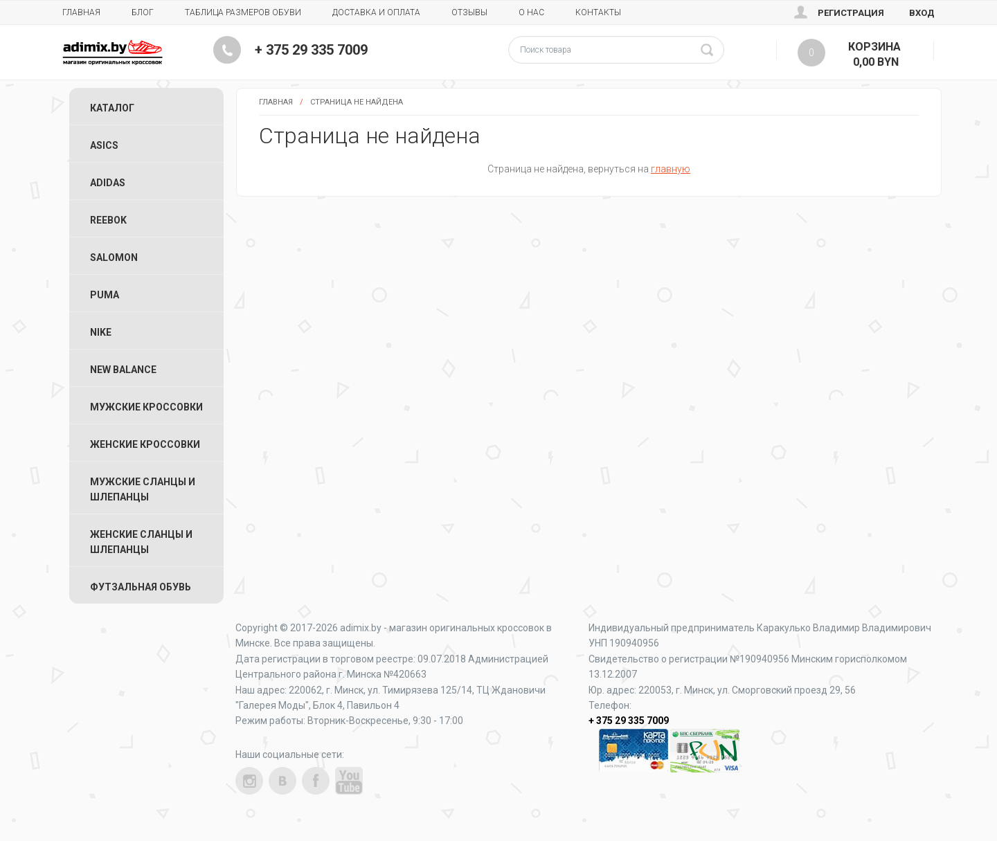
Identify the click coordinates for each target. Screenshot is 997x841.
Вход (922, 13)
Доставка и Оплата (376, 12)
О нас (531, 12)
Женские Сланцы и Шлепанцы (141, 542)
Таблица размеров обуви (243, 12)
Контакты (598, 12)
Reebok (108, 220)
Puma (104, 294)
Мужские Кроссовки (146, 407)
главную (670, 168)
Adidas (107, 182)
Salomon (114, 257)
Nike (100, 332)
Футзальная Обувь (140, 587)
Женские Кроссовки (145, 444)
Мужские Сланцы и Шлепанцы (142, 489)
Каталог (112, 108)
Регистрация (851, 13)
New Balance (123, 369)
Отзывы (469, 12)
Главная (81, 12)
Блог (143, 12)
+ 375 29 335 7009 (311, 50)
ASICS (104, 145)
